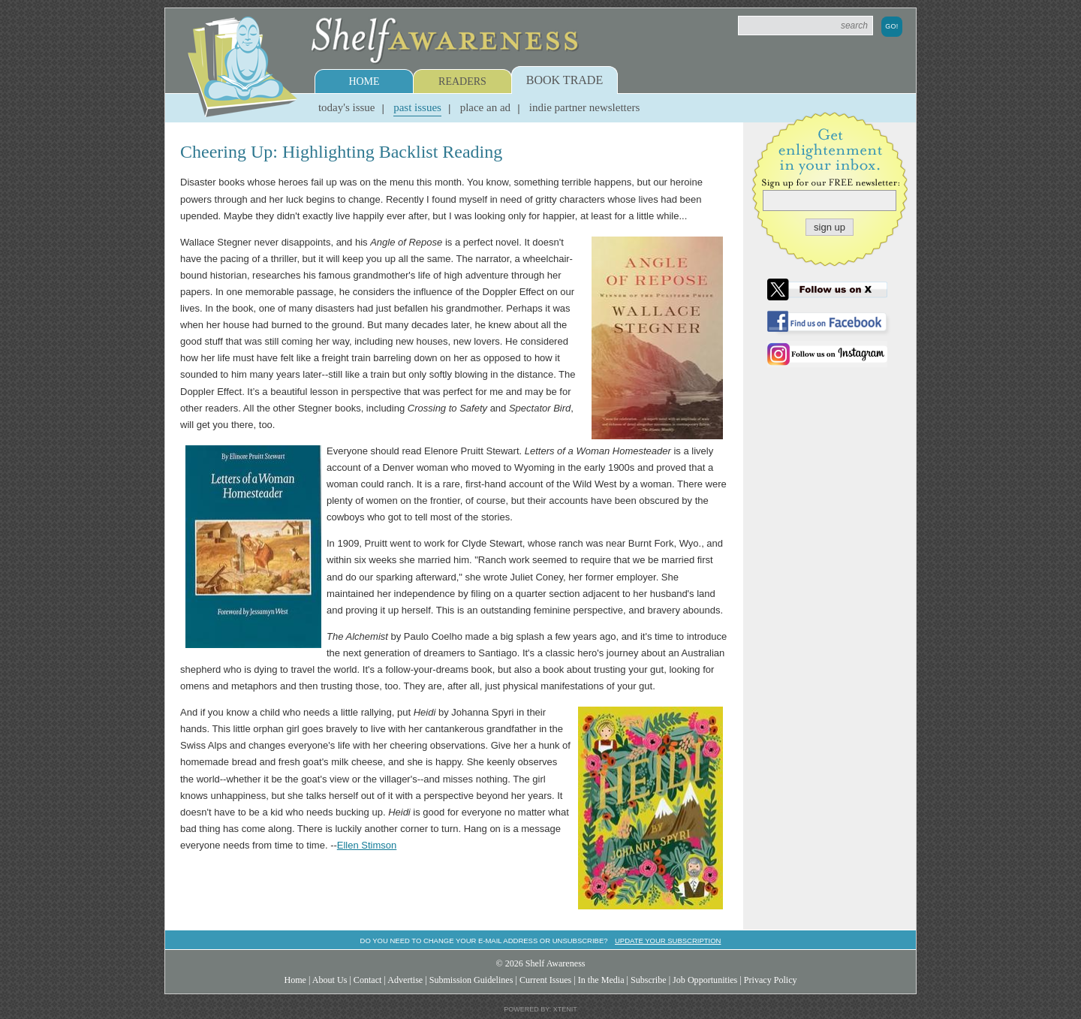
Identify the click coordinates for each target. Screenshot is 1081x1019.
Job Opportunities (705, 980)
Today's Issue (346, 107)
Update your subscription (668, 940)
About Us (330, 980)
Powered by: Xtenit (540, 1009)
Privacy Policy (770, 980)
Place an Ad (485, 107)
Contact (368, 980)
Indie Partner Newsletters (584, 107)
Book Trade (564, 80)
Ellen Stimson (366, 845)
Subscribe (649, 980)
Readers (462, 81)
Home (363, 81)
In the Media (601, 980)
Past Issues (417, 107)
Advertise (405, 980)
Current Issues (545, 980)
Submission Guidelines (471, 980)
